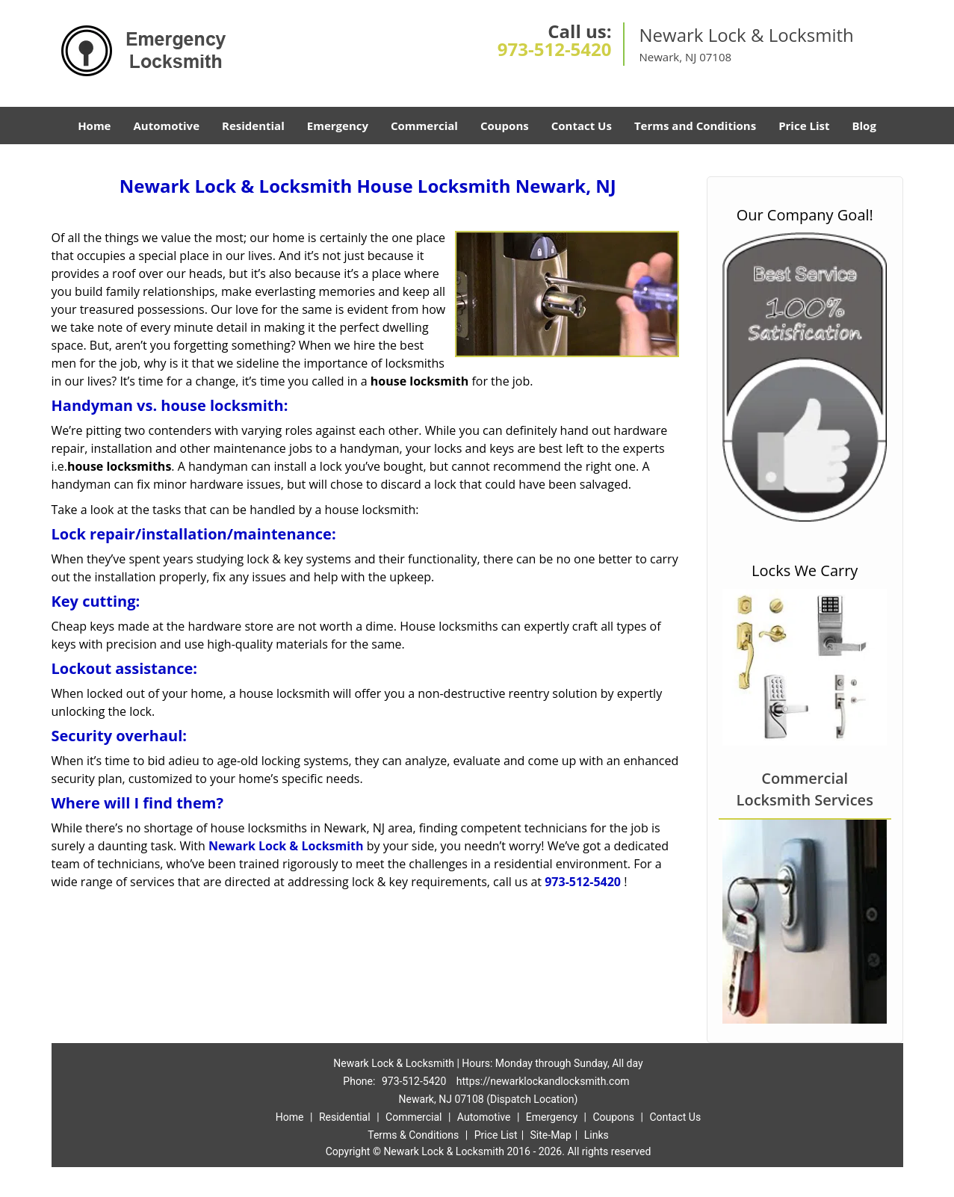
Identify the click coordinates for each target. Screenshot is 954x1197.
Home (94, 125)
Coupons (504, 125)
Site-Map (551, 1135)
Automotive (166, 125)
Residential (253, 125)
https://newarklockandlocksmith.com (543, 1081)
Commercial (424, 125)
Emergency (337, 125)
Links (596, 1135)
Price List (803, 125)
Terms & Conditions (413, 1135)
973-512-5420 (555, 49)
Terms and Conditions (695, 125)
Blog (864, 125)
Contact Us (581, 125)
